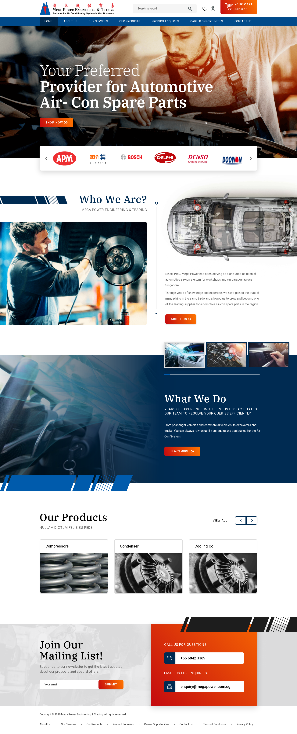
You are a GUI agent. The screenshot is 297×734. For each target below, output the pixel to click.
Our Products (94, 724)
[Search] (190, 8)
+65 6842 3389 (193, 658)
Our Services (68, 724)
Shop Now (56, 122)
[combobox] (165, 8)
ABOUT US (179, 319)
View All (220, 520)
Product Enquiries (123, 724)
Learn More (179, 451)
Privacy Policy (245, 724)
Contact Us (186, 724)
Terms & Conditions (214, 724)
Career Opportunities (156, 724)
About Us (45, 724)
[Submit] (110, 684)
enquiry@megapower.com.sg (206, 686)
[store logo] (77, 8)
